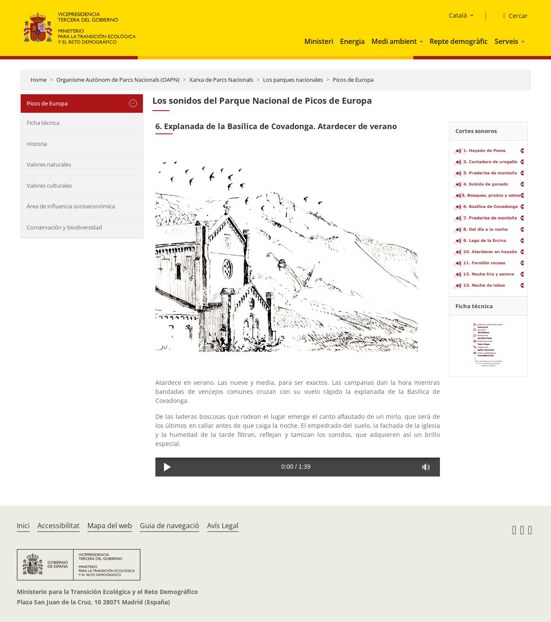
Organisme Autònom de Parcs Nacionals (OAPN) (118, 80)
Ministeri (318, 41)
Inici (23, 525)
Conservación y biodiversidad (64, 227)
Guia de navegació (169, 525)
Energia (352, 41)
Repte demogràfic (459, 41)
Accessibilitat (58, 525)
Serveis (506, 41)
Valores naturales (49, 164)
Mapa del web (109, 525)
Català (458, 15)
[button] (422, 41)
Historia (37, 144)
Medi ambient (394, 41)
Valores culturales (49, 185)
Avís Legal (222, 525)
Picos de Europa (353, 80)
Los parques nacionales (293, 80)
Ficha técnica (43, 123)
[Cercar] (512, 16)
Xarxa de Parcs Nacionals (221, 80)
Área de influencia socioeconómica (71, 206)
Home (38, 80)
